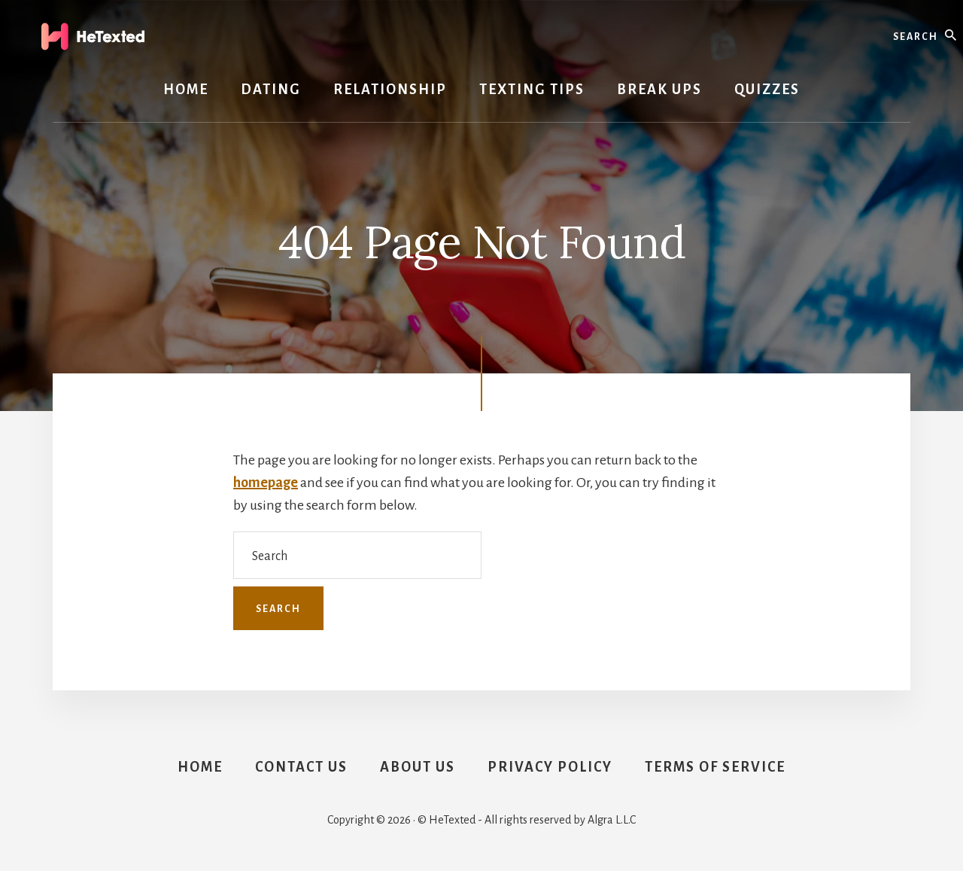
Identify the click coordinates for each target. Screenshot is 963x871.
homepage (265, 482)
